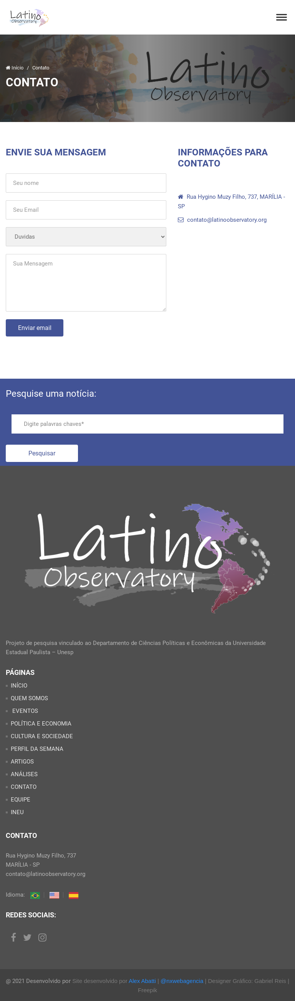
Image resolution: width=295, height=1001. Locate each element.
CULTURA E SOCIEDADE (42, 736)
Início (15, 68)
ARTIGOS (22, 761)
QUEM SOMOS (29, 698)
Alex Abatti (142, 981)
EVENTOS (24, 710)
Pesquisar (41, 453)
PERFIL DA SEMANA (37, 748)
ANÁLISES (24, 774)
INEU (17, 812)
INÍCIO (19, 685)
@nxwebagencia (182, 981)
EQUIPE (20, 799)
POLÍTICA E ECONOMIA (41, 723)
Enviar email (34, 327)
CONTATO (23, 786)
